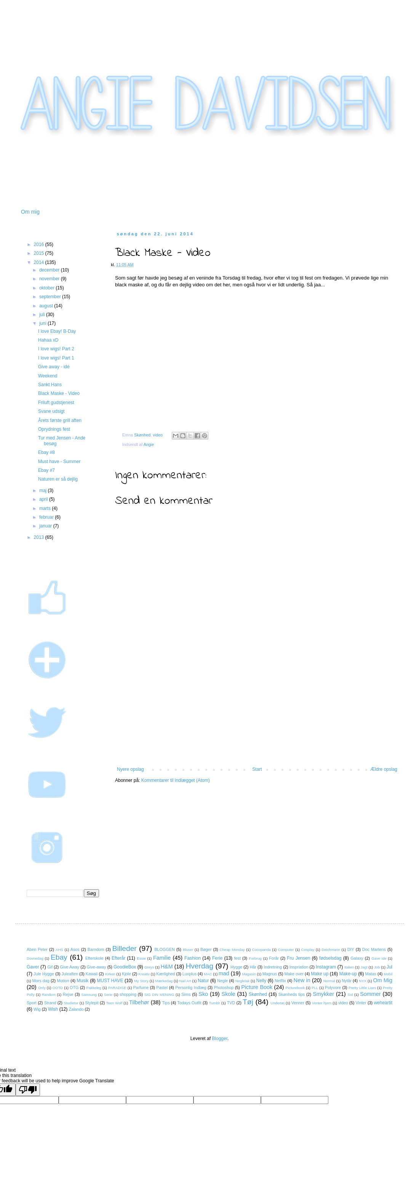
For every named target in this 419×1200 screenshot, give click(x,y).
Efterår (118, 958)
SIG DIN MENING (159, 994)
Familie (162, 958)
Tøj (248, 1002)
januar (46, 526)
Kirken (110, 974)
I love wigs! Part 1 (56, 358)
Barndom (96, 949)
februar (47, 517)
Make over (294, 974)
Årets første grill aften (60, 420)
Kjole (126, 974)
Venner (297, 1002)
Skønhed (142, 435)
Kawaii (92, 974)
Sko (203, 994)
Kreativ (144, 974)
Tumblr (215, 1003)
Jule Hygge (44, 974)
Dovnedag (35, 958)
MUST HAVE (110, 980)
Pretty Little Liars (362, 988)
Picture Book (256, 987)
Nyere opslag (130, 769)
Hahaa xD (48, 340)
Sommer (370, 994)
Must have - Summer (59, 461)
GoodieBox (125, 967)
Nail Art (185, 981)
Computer (286, 950)
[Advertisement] (257, 719)
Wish (53, 1009)
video (158, 435)
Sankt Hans (50, 384)
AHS (59, 950)
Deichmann (330, 950)
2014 (39, 262)
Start (257, 769)
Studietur (71, 1003)
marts (45, 508)
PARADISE (117, 988)
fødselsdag (330, 958)
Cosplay (308, 950)
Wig (37, 1009)
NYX (362, 981)
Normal (329, 981)
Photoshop (224, 987)
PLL (315, 988)
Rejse (68, 994)
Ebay (59, 957)
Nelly (261, 980)
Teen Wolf (114, 1003)
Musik (82, 980)
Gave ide (378, 958)
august (46, 305)
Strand (50, 1002)
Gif (50, 967)
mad (224, 973)
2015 (39, 253)
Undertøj (277, 1003)
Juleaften (69, 974)
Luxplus (189, 974)
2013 (39, 537)
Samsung (89, 994)
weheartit (383, 1002)
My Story (141, 981)
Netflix (280, 980)
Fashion (192, 958)
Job (377, 967)
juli (42, 314)
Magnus (269, 974)
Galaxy (356, 958)
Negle (222, 980)
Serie (108, 994)
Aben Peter (37, 949)
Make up (319, 973)
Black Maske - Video (59, 393)
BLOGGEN (164, 949)
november (50, 278)
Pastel (162, 987)
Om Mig (382, 980)
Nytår (347, 980)
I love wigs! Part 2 (56, 349)
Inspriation (299, 967)
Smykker (323, 994)
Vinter (361, 1002)
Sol (350, 994)
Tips (166, 1002)
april (44, 499)
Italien (349, 967)
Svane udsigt (51, 411)
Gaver (33, 967)
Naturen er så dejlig (58, 479)
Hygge (236, 967)
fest (237, 958)
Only (42, 988)
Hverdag (199, 966)
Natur (203, 980)
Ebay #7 (46, 470)
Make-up (348, 973)
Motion (63, 980)
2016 (39, 244)
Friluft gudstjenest (56, 402)
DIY (350, 949)
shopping (128, 994)
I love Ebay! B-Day (57, 331)
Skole (228, 994)
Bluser (188, 950)
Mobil (388, 974)
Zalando (76, 1009)
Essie (141, 958)
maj (43, 490)
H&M (167, 967)
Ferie (217, 958)
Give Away (69, 967)
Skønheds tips (291, 994)
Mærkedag (164, 981)
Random (49, 994)
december (50, 270)
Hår (253, 967)
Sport (32, 1002)
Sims (185, 994)
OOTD (58, 988)
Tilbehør (139, 1002)
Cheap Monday (232, 950)
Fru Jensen (298, 958)
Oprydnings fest (54, 429)
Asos (75, 949)
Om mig (30, 212)
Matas (370, 974)
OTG (74, 987)
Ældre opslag (383, 769)
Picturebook (295, 988)
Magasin (249, 974)
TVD (231, 1002)
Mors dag (41, 980)
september (50, 296)
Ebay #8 (46, 452)
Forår (274, 958)
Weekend (47, 376)
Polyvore (333, 987)
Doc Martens (374, 949)
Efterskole (94, 958)
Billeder (124, 948)
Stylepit (91, 1002)
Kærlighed (165, 974)
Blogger (219, 1038)
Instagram (326, 967)
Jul (389, 967)
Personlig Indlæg (190, 987)
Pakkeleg (93, 988)
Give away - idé (54, 366)
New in (302, 980)
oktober (47, 288)
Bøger (205, 949)
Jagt (364, 967)
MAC (208, 974)
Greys (149, 967)
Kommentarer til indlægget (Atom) (175, 780)
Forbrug (255, 958)
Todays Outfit (189, 1002)
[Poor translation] (28, 1089)
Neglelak (242, 981)
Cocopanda (261, 950)
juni (43, 323)
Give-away (96, 967)
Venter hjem (322, 1003)
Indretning (273, 967)
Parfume (141, 987)
